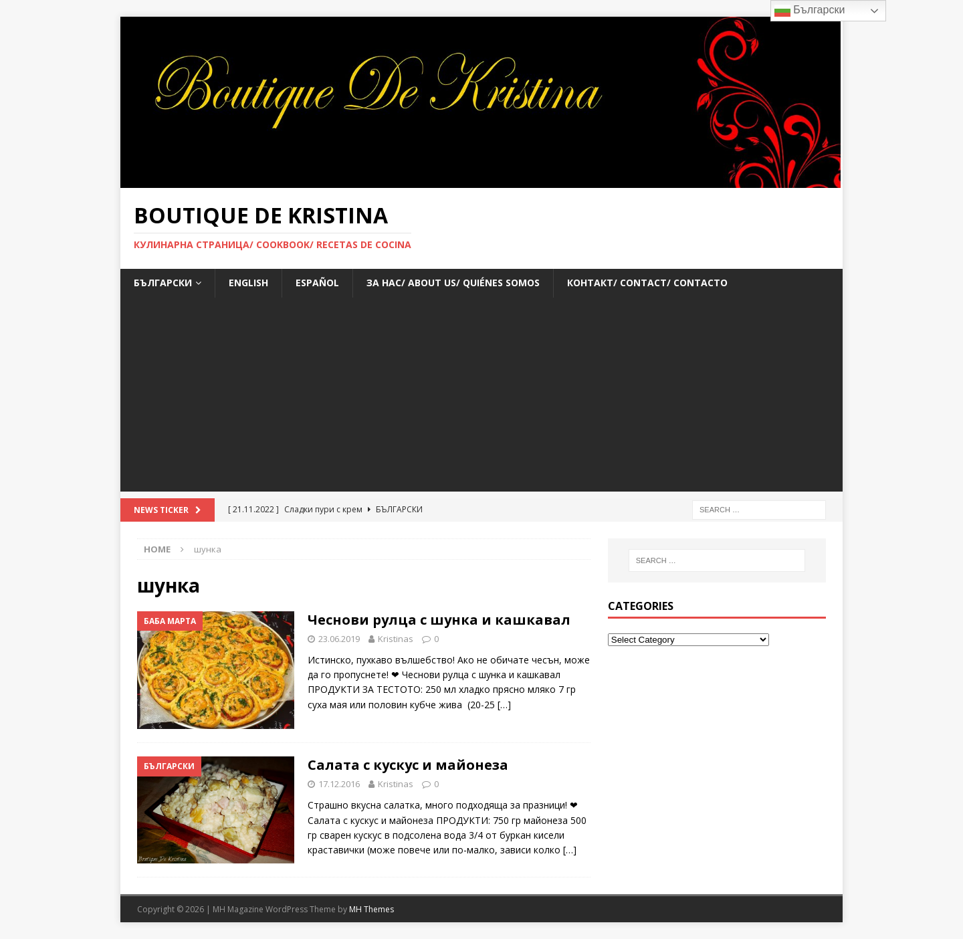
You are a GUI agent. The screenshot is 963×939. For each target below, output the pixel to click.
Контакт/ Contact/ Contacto (647, 282)
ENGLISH (248, 282)
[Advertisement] (481, 398)
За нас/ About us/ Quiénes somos (453, 282)
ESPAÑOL (317, 282)
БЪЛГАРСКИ (163, 282)
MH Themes (371, 909)
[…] (504, 704)
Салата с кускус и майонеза (408, 765)
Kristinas (395, 639)
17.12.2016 (339, 784)
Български (809, 11)
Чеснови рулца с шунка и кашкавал (439, 620)
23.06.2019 (339, 639)
